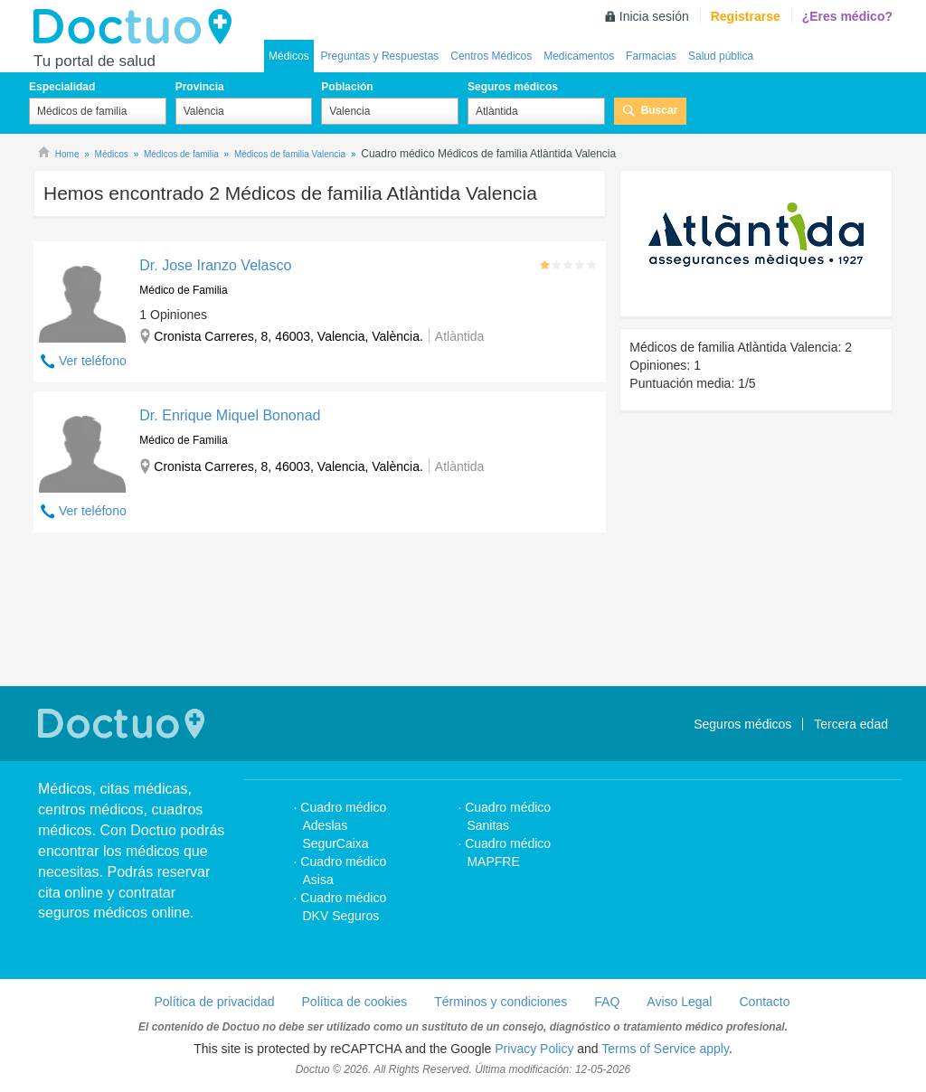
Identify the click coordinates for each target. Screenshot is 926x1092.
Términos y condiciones (500, 1001)
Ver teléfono (93, 360)
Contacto (764, 1001)
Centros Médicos (491, 56)
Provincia (199, 86)
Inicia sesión (654, 16)
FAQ (606, 1001)
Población (347, 86)
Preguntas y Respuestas (380, 56)
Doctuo (137, 27)
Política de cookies (355, 1001)
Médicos (289, 56)
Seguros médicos (513, 86)
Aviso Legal (679, 1001)
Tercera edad (851, 724)
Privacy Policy (534, 1048)
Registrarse (745, 16)
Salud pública (720, 56)
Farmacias (651, 56)
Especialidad (62, 86)
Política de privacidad (214, 1001)
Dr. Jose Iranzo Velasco (215, 265)
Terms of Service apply (665, 1048)
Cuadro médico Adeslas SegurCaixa (343, 825)
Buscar (659, 110)
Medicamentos (578, 56)
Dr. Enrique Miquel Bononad (229, 415)
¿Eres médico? (847, 16)
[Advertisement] (319, 612)
